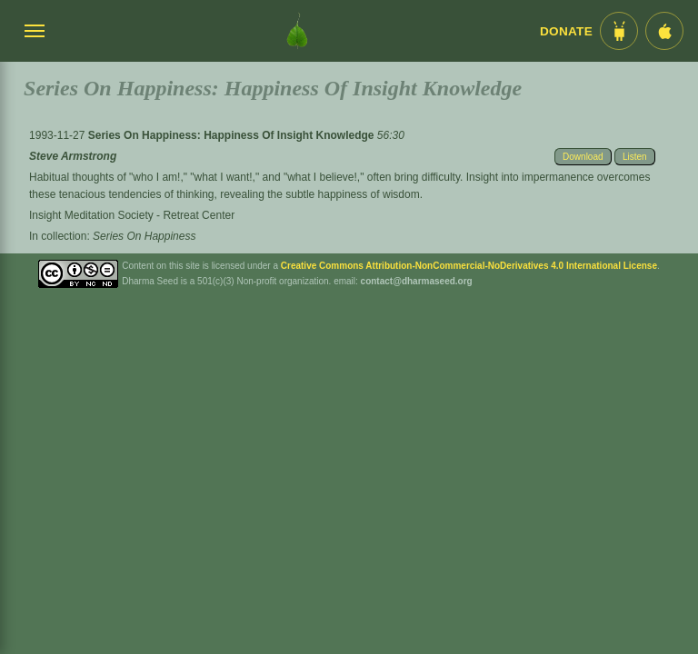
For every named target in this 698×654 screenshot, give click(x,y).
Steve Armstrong (72, 156)
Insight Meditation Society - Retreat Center (131, 215)
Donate (566, 31)
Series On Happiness (144, 236)
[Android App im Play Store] (619, 31)
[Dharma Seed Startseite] (297, 31)
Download (583, 157)
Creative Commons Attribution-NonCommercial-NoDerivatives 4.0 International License (469, 266)
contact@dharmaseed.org (417, 281)
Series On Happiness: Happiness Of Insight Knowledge (232, 135)
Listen (635, 157)
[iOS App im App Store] (664, 31)
